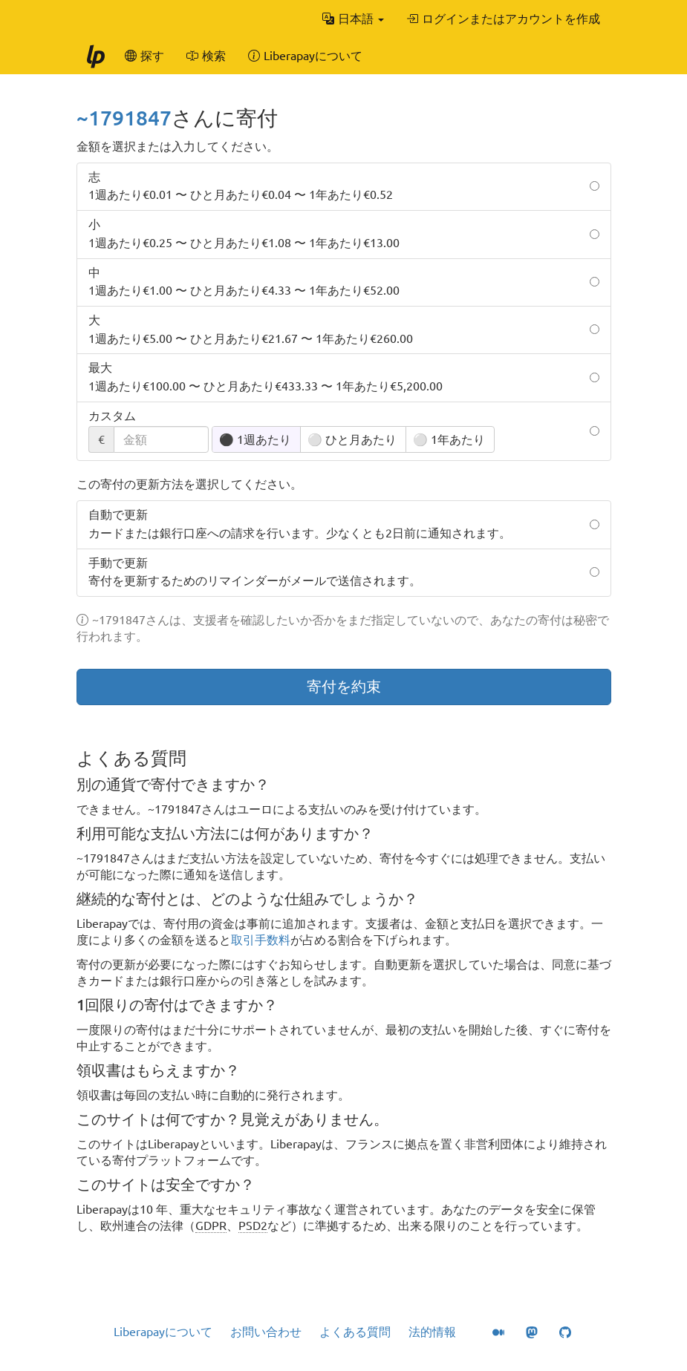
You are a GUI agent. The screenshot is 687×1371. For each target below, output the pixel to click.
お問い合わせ (266, 1331)
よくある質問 (355, 1331)
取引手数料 (260, 939)
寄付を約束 (344, 686)
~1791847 (124, 117)
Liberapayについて (163, 1331)
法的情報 (432, 1331)
